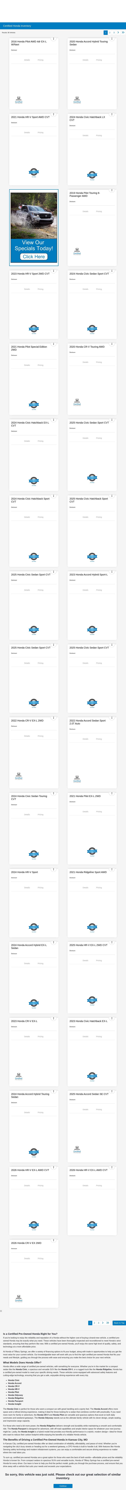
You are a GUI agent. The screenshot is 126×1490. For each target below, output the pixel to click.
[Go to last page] (123, 32)
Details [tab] (27, 60)
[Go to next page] (118, 32)
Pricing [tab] (40, 60)
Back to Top (119, 1323)
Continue (63, 1486)
